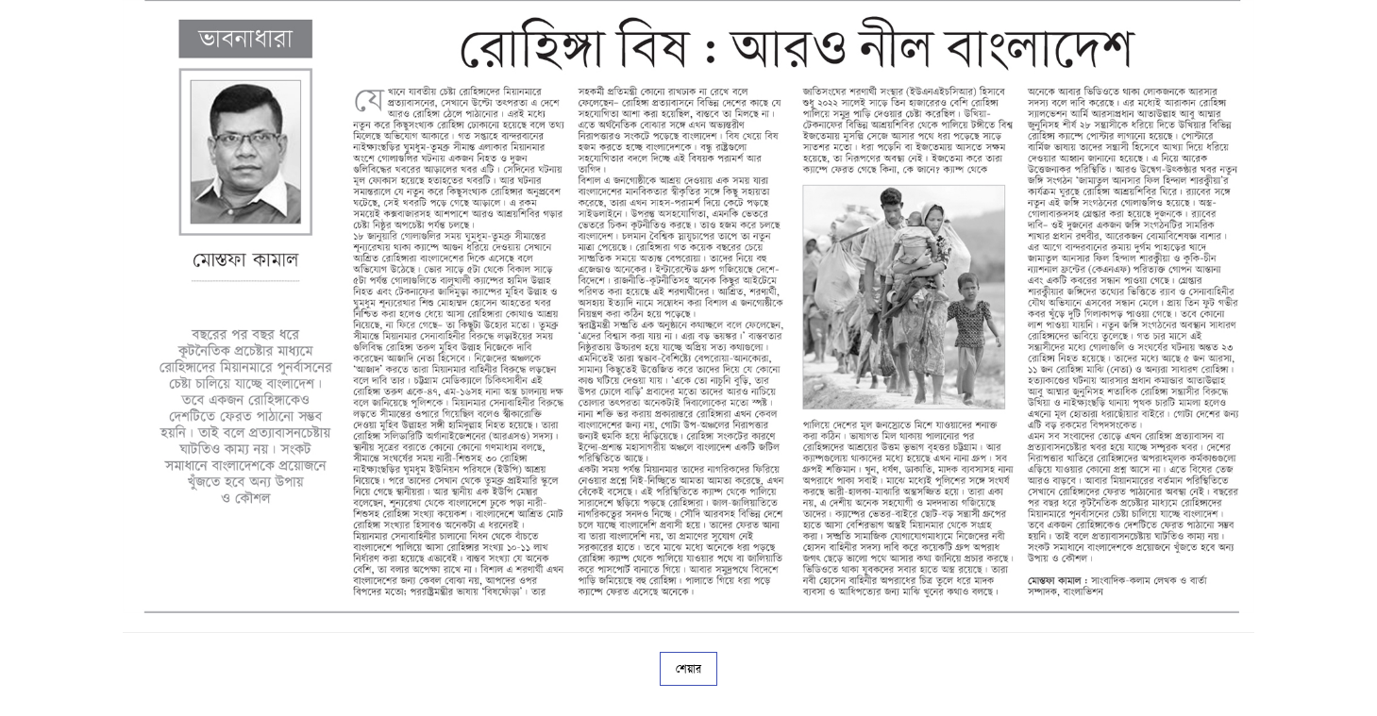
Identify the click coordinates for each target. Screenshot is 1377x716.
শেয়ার (688, 668)
